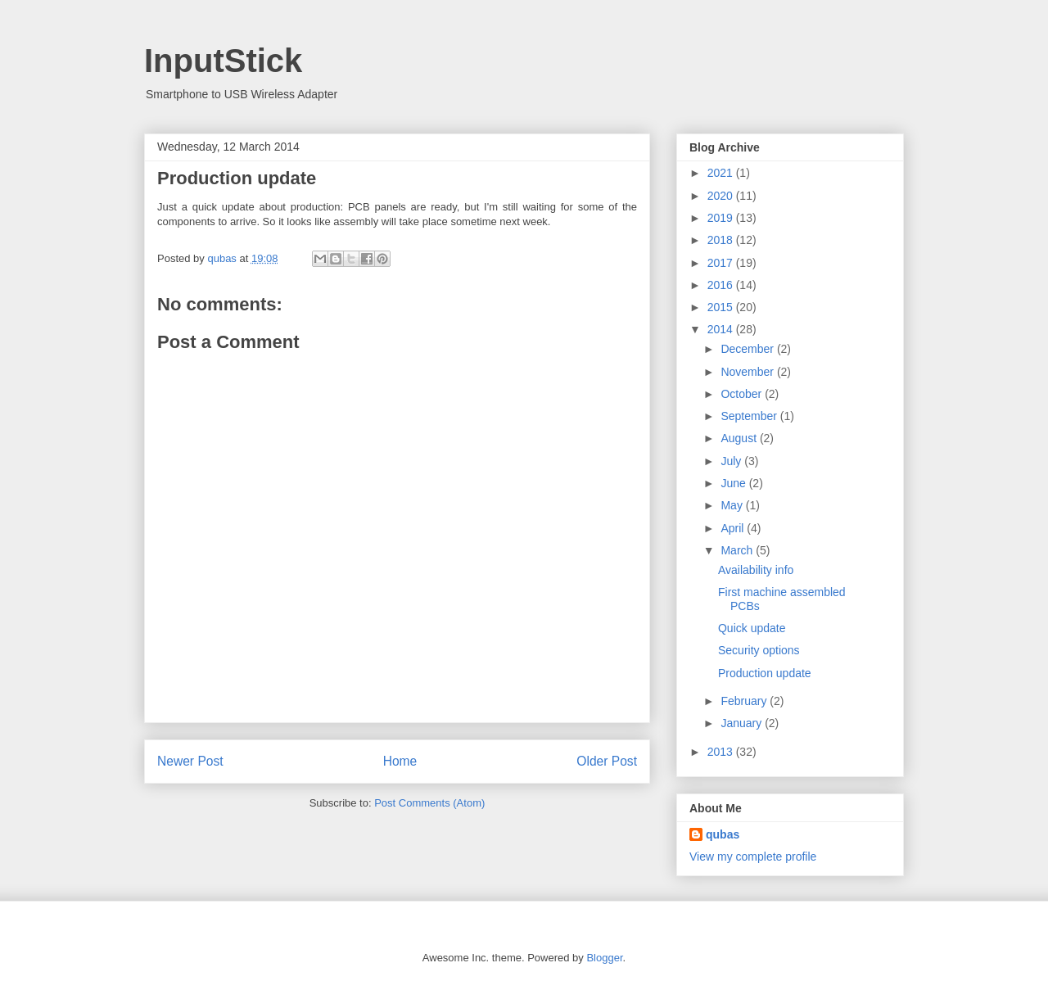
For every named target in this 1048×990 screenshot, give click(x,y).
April (733, 528)
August (739, 438)
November (748, 371)
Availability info (755, 569)
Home (400, 761)
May (732, 505)
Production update (764, 673)
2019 (721, 217)
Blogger (604, 958)
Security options (759, 650)
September (749, 416)
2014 (721, 329)
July (732, 461)
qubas (722, 834)
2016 (721, 285)
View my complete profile (752, 856)
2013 (721, 751)
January (742, 723)
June (734, 483)
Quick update (752, 628)
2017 (721, 262)
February (745, 700)
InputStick (223, 61)
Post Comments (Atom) (429, 803)
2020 (721, 195)
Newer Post (190, 761)
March (738, 550)
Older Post (606, 761)
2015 (721, 307)
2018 (721, 239)
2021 (721, 172)
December (748, 348)
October (742, 393)
